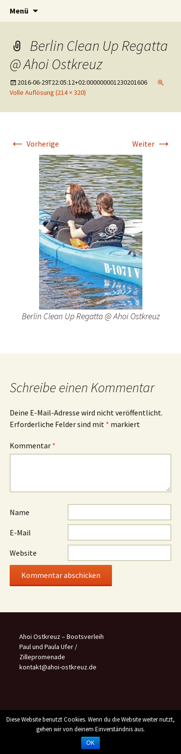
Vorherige (34, 143)
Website (23, 553)
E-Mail (20, 532)
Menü (19, 10)
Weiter (151, 143)
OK (90, 742)
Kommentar (33, 445)
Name (19, 512)
